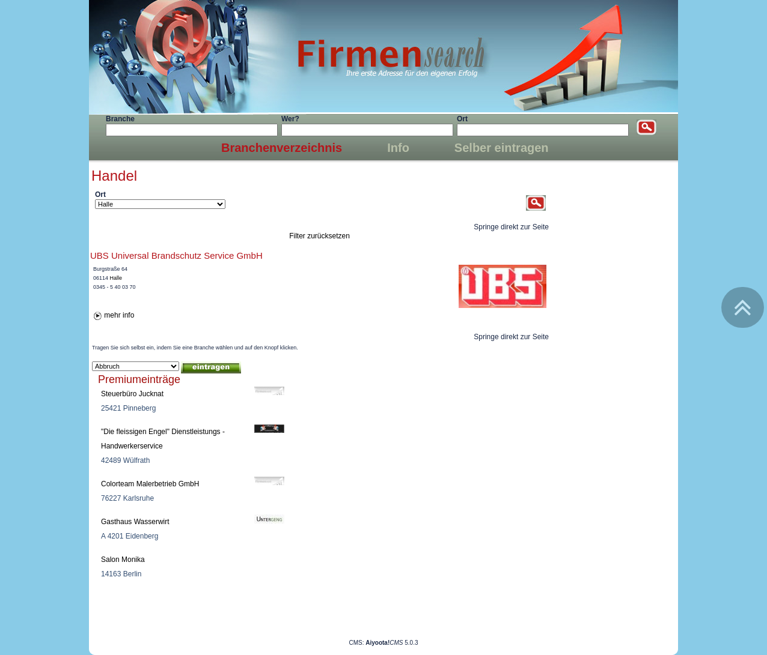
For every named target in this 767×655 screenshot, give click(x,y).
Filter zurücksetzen (319, 236)
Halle (116, 278)
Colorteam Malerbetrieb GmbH (150, 484)
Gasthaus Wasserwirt (135, 522)
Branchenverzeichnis (281, 148)
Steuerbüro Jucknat (132, 394)
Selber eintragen (501, 148)
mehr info (119, 315)
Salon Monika (123, 559)
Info (398, 148)
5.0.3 (391, 642)
